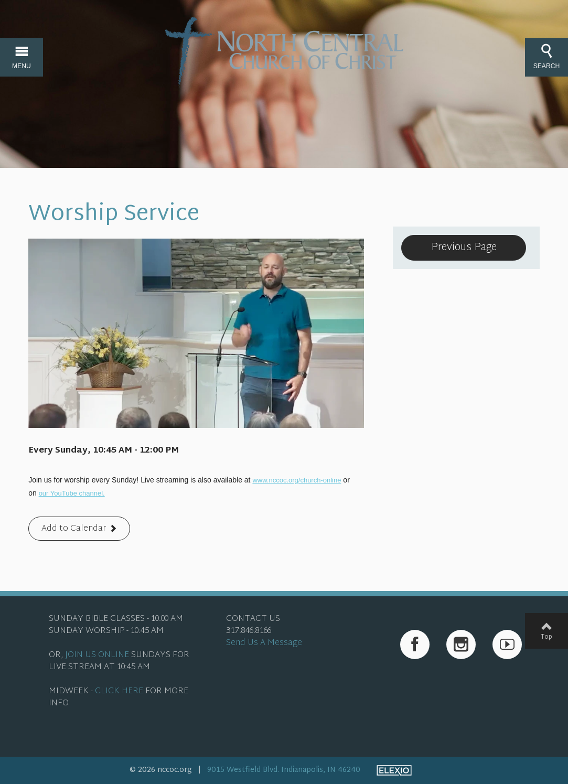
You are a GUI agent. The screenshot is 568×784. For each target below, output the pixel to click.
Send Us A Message (264, 643)
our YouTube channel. (72, 493)
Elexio (394, 770)
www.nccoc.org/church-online (296, 480)
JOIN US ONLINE (97, 655)
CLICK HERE (119, 691)
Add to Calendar (73, 528)
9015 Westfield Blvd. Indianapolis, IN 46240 (283, 770)
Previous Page (464, 247)
